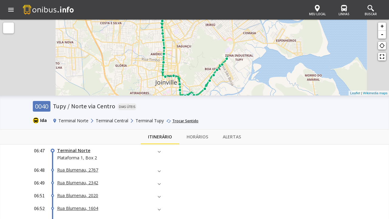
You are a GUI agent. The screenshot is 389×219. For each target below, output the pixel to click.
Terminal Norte (73, 150)
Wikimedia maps (375, 93)
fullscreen (382, 56)
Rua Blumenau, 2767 (77, 170)
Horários (197, 137)
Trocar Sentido (185, 120)
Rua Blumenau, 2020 (77, 195)
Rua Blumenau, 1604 (77, 208)
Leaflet (355, 93)
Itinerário (160, 137)
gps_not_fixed (382, 45)
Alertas (231, 137)
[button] (11, 10)
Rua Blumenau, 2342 (77, 183)
